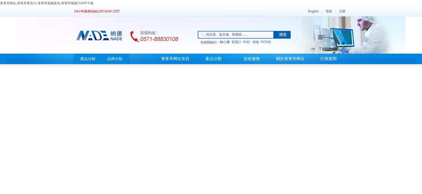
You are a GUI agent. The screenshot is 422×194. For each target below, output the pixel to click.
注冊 (342, 11)
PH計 (247, 42)
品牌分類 (114, 59)
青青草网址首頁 (175, 59)
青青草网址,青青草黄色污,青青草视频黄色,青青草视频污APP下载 (46, 3)
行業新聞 (328, 59)
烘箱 (256, 42)
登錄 (329, 11)
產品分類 (87, 59)
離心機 (225, 42)
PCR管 (266, 42)
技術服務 (252, 59)
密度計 (236, 42)
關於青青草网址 (290, 59)
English (313, 11)
